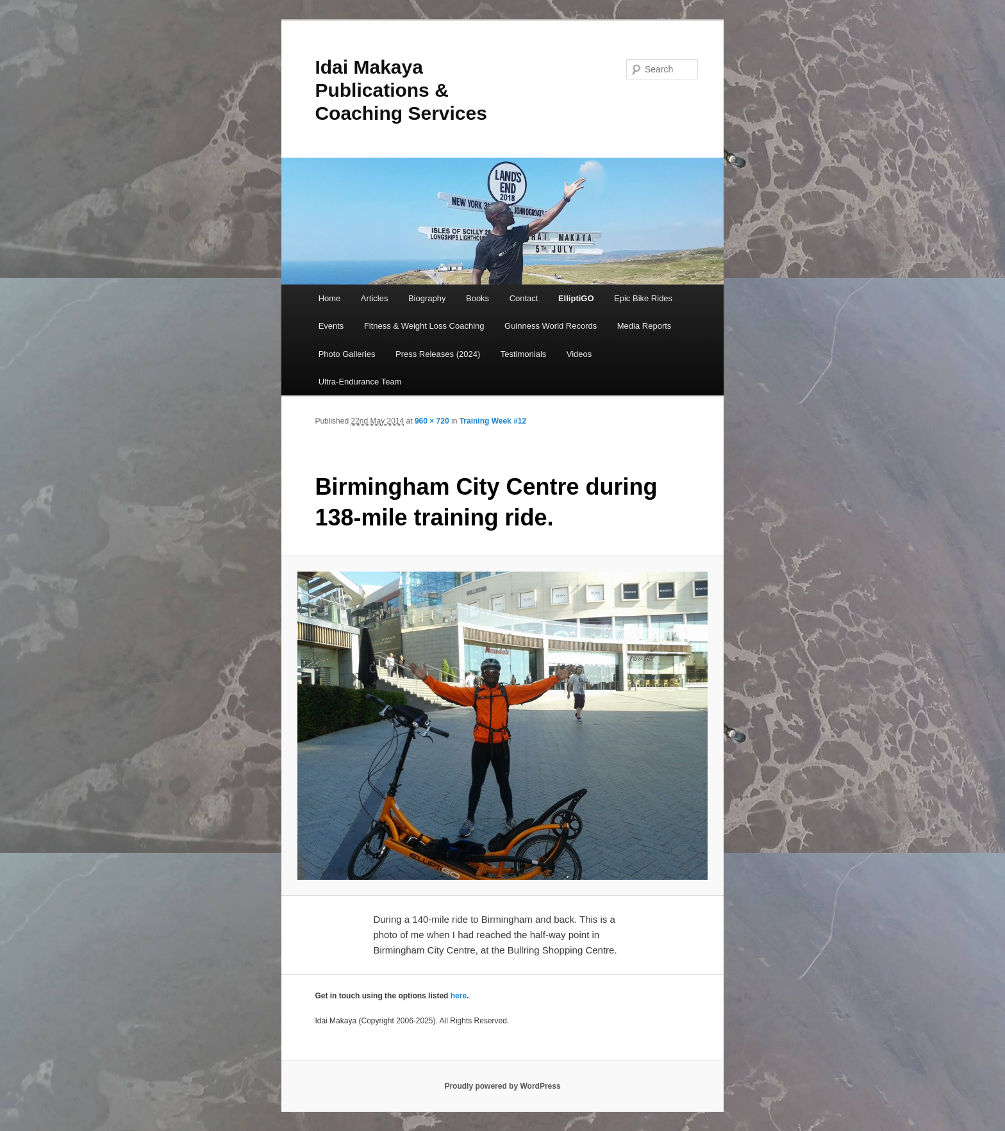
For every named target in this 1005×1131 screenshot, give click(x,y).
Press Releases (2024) (437, 354)
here (459, 995)
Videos (579, 354)
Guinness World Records (550, 326)
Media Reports (644, 326)
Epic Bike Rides (643, 298)
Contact (524, 298)
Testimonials (524, 354)
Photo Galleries (347, 354)
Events (331, 326)
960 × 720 (432, 421)
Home (330, 298)
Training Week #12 (493, 421)
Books (477, 298)
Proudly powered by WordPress (502, 1086)
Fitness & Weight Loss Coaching (424, 326)
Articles (374, 298)
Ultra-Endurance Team (360, 381)
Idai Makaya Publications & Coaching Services (400, 90)
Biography (427, 298)
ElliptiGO (576, 298)
